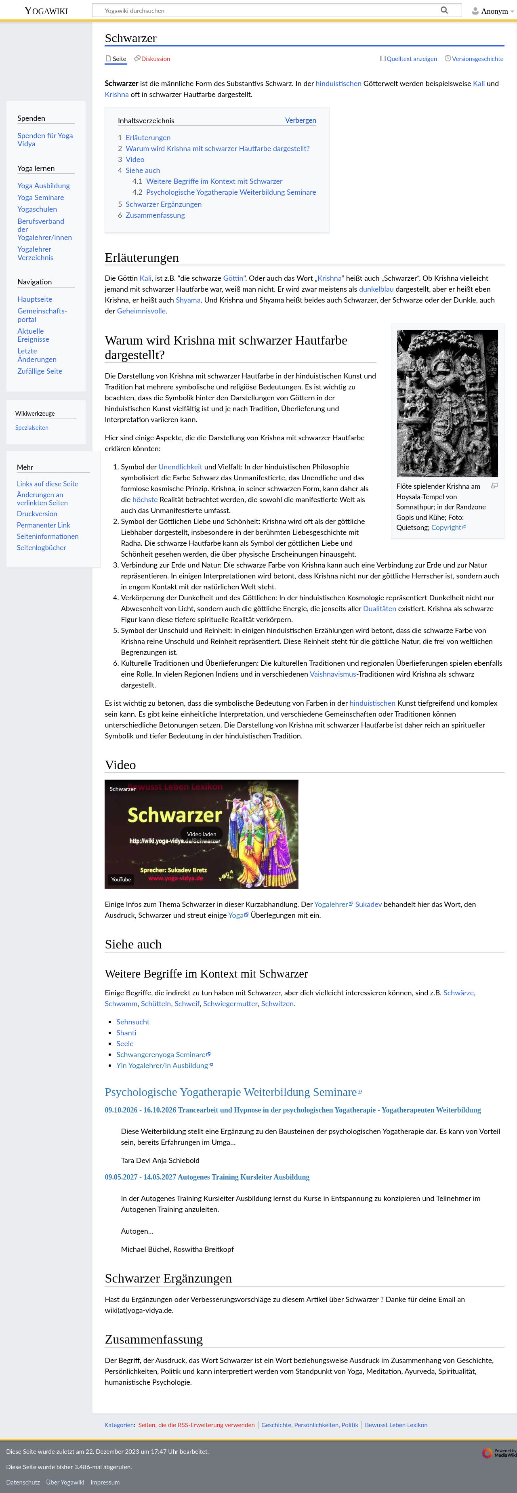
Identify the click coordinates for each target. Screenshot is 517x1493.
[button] (201, 834)
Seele (124, 1043)
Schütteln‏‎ (156, 1003)
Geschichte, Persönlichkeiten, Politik (309, 1424)
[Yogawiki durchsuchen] (277, 10)
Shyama (188, 299)
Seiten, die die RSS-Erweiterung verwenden (197, 1424)
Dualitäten (379, 608)
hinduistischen (339, 83)
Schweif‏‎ (187, 1003)
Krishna (117, 94)
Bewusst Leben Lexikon (396, 1424)
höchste (145, 499)
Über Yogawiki (65, 1482)
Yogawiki (46, 10)
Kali (479, 83)
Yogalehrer (331, 904)
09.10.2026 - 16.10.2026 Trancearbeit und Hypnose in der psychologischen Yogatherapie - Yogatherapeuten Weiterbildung (293, 1110)
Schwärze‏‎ (458, 992)
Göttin (233, 277)
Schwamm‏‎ (121, 1003)
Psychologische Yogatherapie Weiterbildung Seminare (231, 1091)
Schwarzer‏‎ (122, 788)
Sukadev (368, 904)
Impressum (105, 1482)
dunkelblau (376, 288)
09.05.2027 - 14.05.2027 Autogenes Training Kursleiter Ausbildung (207, 1177)
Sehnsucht (132, 1021)
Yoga (236, 915)
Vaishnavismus (333, 673)
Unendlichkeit (180, 466)
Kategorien (119, 1424)
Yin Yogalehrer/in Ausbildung (162, 1065)
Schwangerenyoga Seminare (161, 1054)
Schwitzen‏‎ (277, 1003)
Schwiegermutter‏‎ (230, 1003)
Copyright (446, 527)
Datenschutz (23, 1482)
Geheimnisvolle (141, 310)
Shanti (126, 1032)
